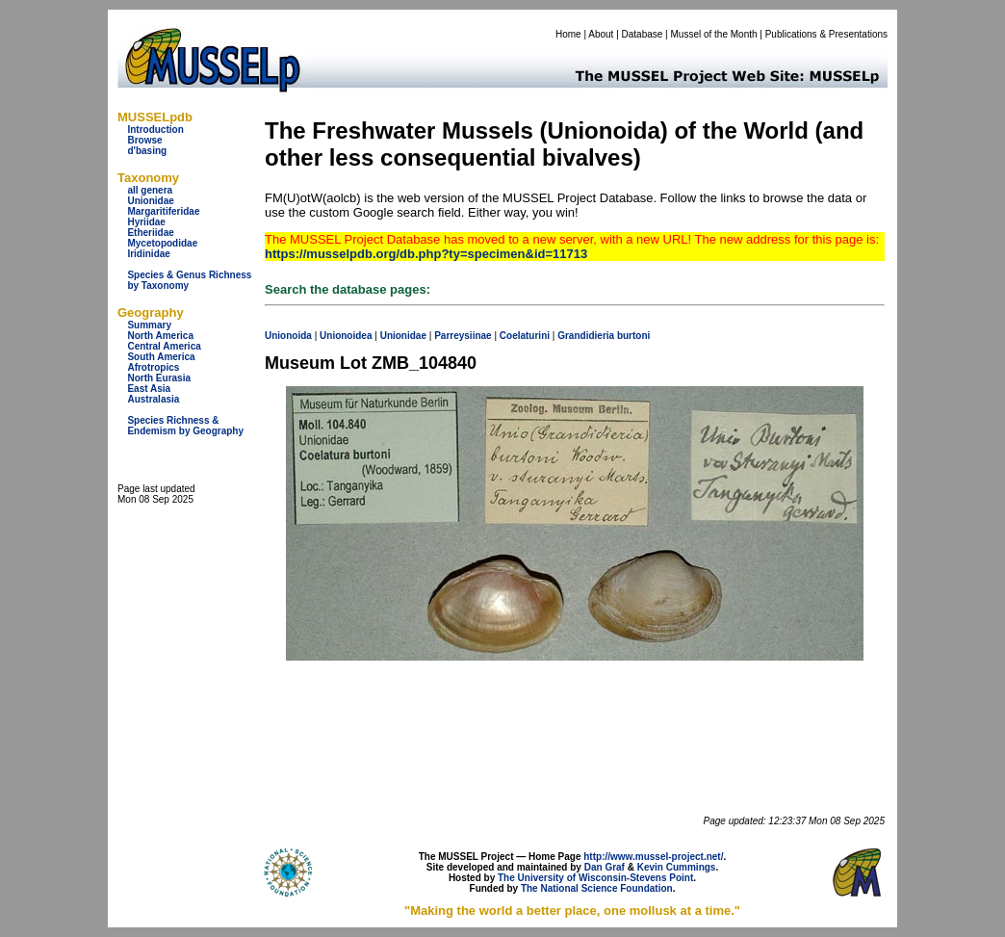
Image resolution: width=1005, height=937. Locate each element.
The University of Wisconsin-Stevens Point (595, 877)
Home (568, 34)
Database (642, 34)
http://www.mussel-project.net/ (653, 856)
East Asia (148, 388)
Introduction (155, 129)
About (600, 34)
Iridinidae (148, 253)
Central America (163, 346)
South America (160, 356)
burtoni (633, 335)
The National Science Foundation (597, 888)
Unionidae (150, 200)
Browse (144, 140)
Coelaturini (525, 335)
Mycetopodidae (162, 243)
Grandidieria (585, 335)
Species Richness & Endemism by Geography (185, 425)
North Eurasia (159, 378)
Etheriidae (150, 232)
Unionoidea (346, 335)
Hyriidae (146, 222)
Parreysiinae (463, 335)
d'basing (147, 150)
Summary (149, 325)
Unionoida (288, 335)
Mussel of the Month (714, 34)
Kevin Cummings (676, 867)
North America (160, 335)
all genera (149, 190)
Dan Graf (604, 867)
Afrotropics (153, 367)
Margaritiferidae (163, 211)
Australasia (153, 399)
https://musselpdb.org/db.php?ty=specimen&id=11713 (426, 254)
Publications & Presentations (826, 34)
